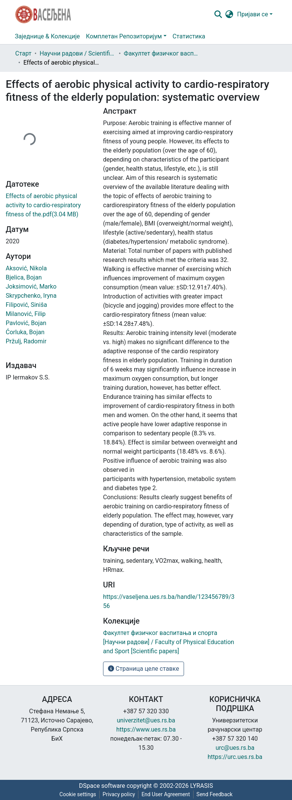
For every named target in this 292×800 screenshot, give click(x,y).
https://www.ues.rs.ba (146, 729)
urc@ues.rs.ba (235, 747)
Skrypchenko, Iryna (31, 295)
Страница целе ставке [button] (143, 668)
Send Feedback (215, 794)
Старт (23, 53)
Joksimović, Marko (31, 286)
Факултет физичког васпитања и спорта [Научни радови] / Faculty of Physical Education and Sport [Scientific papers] (162, 53)
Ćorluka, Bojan (25, 332)
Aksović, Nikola (26, 268)
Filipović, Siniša (26, 304)
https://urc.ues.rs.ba (235, 756)
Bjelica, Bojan (24, 277)
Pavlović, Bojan (26, 323)
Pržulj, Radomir (26, 341)
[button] (229, 14)
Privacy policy (119, 794)
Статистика (189, 36)
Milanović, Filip (26, 313)
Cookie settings (77, 794)
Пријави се (252, 14)
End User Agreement (165, 794)
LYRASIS (201, 785)
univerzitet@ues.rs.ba (146, 720)
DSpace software (102, 785)
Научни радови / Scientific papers (78, 53)
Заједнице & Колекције (47, 36)
